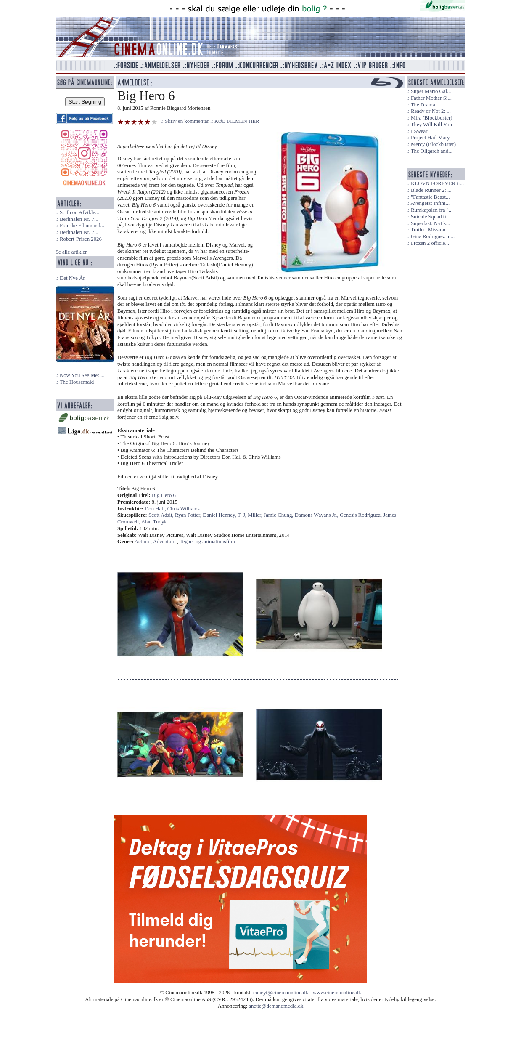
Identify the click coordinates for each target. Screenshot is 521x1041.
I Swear (419, 131)
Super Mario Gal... (431, 91)
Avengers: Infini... (430, 203)
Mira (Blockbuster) (431, 118)
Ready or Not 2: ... (431, 111)
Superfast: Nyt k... (430, 223)
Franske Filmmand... (82, 225)
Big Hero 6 (164, 495)
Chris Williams (183, 509)
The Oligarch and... (431, 151)
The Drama (423, 105)
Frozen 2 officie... (430, 243)
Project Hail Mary (430, 138)
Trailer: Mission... (430, 230)
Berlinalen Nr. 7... (79, 219)
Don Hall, (156, 509)
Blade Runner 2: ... (431, 190)
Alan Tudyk (154, 522)
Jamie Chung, (279, 515)
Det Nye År (72, 278)
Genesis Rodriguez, (361, 515)
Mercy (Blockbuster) (433, 144)
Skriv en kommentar (187, 121)
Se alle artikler (71, 252)
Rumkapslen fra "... (431, 210)
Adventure (164, 541)
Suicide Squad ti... (430, 217)
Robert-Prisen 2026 (81, 239)
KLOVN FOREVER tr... (437, 183)
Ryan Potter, (189, 515)
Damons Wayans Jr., (317, 515)
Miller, (256, 515)
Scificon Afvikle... (79, 212)
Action (142, 541)
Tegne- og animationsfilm (207, 541)
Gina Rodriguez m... (433, 236)
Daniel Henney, (220, 515)
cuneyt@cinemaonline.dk (280, 993)
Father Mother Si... (431, 98)
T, (240, 515)
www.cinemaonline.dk (337, 993)
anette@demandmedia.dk (276, 1006)
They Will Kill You (431, 124)
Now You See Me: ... (82, 375)
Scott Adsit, (161, 515)
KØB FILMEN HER (236, 121)
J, (245, 515)
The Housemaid (77, 382)
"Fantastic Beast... (430, 197)
